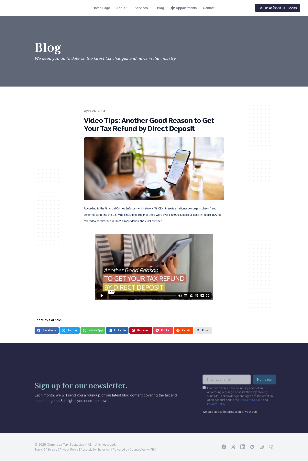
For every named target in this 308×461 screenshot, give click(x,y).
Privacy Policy (216, 409)
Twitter (69, 330)
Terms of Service (251, 406)
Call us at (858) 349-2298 (277, 8)
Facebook (46, 330)
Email (203, 330)
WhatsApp (93, 330)
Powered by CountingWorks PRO (134, 449)
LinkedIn (117, 330)
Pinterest (141, 330)
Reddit (183, 330)
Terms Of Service (46, 449)
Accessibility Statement (95, 449)
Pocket (163, 330)
